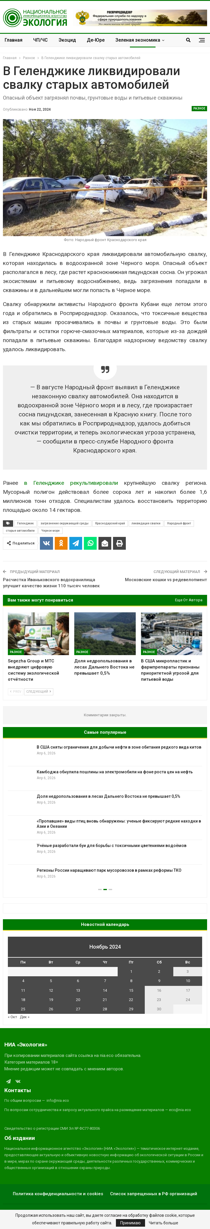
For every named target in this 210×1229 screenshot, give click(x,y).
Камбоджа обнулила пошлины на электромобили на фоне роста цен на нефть (115, 772)
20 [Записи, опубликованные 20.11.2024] (78, 1000)
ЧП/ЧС (40, 40)
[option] (105, 815)
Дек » (24, 1017)
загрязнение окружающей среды (64, 523)
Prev (15, 692)
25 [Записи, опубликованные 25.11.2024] (23, 1009)
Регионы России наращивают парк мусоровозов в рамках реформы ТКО (109, 870)
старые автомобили (20, 530)
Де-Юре (96, 40)
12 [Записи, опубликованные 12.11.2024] (51, 990)
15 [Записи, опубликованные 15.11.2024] (131, 990)
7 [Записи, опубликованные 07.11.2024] (105, 981)
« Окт (12, 1017)
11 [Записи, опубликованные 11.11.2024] (23, 990)
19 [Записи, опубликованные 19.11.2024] (51, 1000)
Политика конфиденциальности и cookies (58, 1193)
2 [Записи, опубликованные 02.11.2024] (159, 971)
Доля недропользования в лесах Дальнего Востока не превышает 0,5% (108, 796)
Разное (199, 108)
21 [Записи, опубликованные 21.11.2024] (105, 1000)
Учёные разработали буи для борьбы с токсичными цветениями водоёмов (111, 845)
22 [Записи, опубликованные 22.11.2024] (131, 1000)
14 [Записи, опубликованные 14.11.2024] (105, 990)
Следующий (38, 692)
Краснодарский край (110, 523)
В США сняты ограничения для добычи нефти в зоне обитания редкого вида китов (119, 747)
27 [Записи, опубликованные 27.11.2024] (78, 1009)
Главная (13, 40)
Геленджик (25, 523)
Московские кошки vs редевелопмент (166, 579)
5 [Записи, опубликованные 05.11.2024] (51, 981)
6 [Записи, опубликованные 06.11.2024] (78, 981)
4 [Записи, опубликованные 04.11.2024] (23, 981)
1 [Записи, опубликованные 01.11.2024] (131, 971)
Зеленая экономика (137, 40)
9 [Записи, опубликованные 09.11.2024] (159, 981)
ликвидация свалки (146, 523)
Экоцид (67, 40)
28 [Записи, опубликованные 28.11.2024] (105, 1009)
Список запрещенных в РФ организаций (153, 1193)
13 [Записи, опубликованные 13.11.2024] (78, 990)
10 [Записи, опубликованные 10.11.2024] (188, 981)
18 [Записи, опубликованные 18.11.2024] (23, 1000)
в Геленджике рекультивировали (71, 483)
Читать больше (163, 1223)
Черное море (50, 530)
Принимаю (130, 1223)
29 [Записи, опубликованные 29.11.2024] (131, 1009)
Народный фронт (179, 523)
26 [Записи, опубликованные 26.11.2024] (51, 1009)
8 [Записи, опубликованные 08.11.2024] (131, 981)
